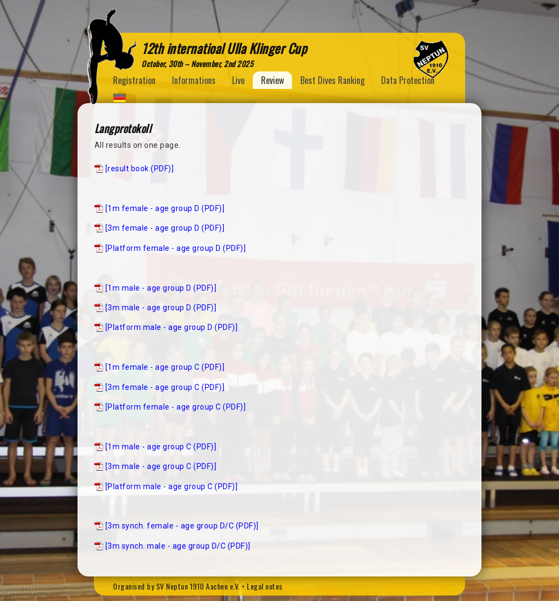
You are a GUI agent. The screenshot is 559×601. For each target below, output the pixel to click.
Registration (134, 80)
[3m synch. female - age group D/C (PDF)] (182, 525)
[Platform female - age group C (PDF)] (175, 406)
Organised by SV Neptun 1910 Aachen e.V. (176, 586)
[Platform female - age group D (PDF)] (175, 248)
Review (272, 80)
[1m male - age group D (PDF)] (161, 288)
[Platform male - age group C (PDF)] (171, 486)
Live (238, 80)
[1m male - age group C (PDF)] (161, 446)
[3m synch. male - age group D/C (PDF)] (178, 546)
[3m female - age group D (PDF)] (165, 228)
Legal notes (265, 586)
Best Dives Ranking (332, 80)
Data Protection (408, 80)
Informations (194, 80)
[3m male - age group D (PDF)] (161, 307)
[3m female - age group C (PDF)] (165, 387)
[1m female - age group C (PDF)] (165, 367)
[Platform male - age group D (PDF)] (171, 327)
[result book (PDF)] (139, 168)
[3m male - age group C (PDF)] (161, 466)
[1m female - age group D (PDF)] (165, 208)
